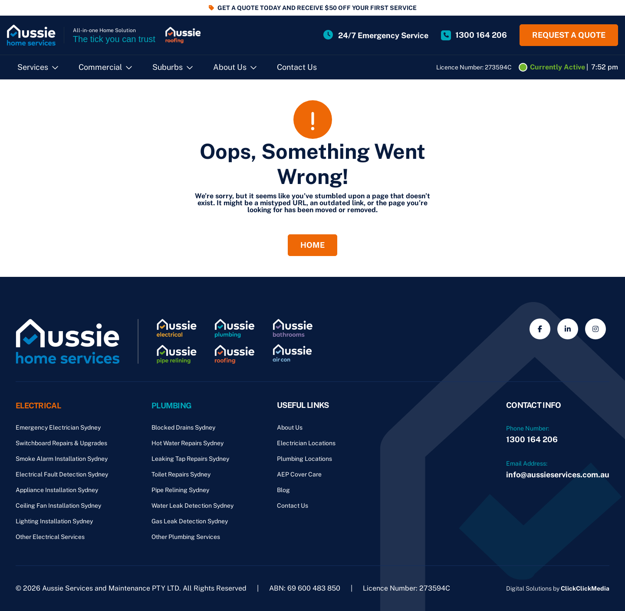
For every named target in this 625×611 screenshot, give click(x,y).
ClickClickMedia (585, 588)
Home (312, 244)
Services (32, 67)
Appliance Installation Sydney (57, 489)
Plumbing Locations (304, 458)
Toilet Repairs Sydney (181, 474)
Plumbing (171, 405)
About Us (230, 67)
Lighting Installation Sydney (54, 521)
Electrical (38, 405)
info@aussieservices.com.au (557, 474)
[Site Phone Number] (474, 35)
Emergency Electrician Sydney (58, 427)
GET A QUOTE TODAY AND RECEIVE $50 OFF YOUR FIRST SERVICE (317, 7)
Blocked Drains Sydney (183, 427)
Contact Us (297, 67)
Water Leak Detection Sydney (192, 505)
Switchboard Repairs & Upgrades (61, 443)
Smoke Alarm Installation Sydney (62, 458)
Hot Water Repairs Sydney (187, 443)
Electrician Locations (306, 443)
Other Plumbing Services (185, 536)
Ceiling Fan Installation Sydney (58, 505)
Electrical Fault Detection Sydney (62, 474)
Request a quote (568, 34)
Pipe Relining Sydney (180, 489)
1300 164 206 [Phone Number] (532, 439)
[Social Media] (540, 329)
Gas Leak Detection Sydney (189, 521)
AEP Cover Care (299, 474)
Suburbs (167, 67)
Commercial (100, 67)
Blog (283, 489)
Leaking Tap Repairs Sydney (190, 458)
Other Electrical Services (50, 536)
